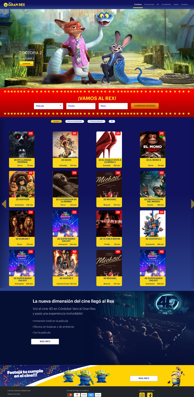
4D (112, 121)
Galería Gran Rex (13, 394)
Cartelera (56, 121)
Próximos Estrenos (96, 121)
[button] (3, 204)
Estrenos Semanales (74, 121)
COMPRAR (26, 63)
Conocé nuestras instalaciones (18, 390)
